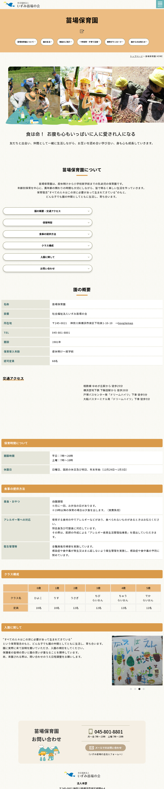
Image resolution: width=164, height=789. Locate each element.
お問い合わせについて (81, 763)
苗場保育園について (26, 42)
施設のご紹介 (75, 42)
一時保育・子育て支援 (105, 42)
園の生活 (52, 42)
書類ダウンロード (137, 42)
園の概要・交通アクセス (27, 224)
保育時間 (82, 224)
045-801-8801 (109, 698)
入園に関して (81, 235)
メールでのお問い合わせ (108, 715)
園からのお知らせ (81, 53)
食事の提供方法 (137, 224)
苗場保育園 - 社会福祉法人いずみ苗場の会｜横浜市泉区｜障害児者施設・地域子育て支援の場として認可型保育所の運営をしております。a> (21, 4)
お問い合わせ (136, 235)
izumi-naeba (79, 784)
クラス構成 (27, 235)
